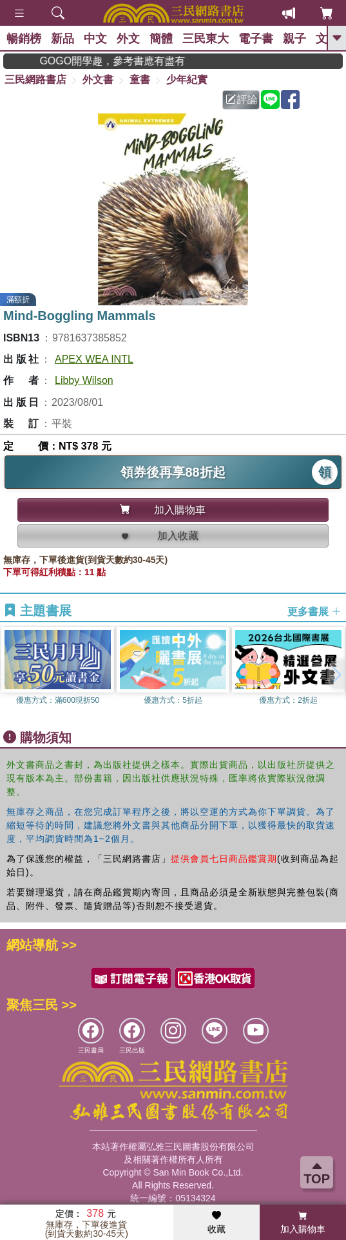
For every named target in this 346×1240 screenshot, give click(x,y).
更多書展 (314, 611)
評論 (242, 99)
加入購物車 (302, 1222)
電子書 (255, 38)
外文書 (97, 79)
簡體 (161, 38)
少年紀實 (186, 79)
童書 (140, 79)
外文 (128, 38)
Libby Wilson (84, 380)
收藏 (216, 1222)
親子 (294, 38)
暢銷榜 (23, 38)
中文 (95, 38)
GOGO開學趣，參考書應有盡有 (132, 60)
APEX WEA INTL (94, 359)
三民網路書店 (35, 79)
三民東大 (205, 38)
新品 (62, 38)
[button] (336, 674)
